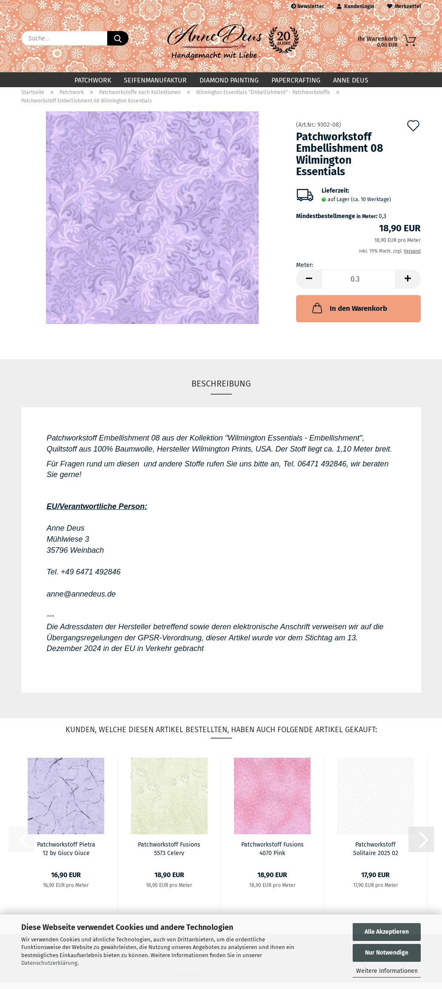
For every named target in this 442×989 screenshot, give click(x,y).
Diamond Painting (229, 80)
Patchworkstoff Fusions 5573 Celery (169, 855)
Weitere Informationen (387, 971)
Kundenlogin (355, 6)
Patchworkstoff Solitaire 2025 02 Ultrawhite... (375, 855)
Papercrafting (295, 80)
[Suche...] (117, 38)
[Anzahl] (358, 286)
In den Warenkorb (349, 314)
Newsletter (307, 6)
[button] (309, 286)
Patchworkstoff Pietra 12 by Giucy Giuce (66, 855)
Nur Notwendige (386, 952)
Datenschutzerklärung (49, 963)
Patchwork (92, 80)
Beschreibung (221, 390)
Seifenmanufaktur (155, 80)
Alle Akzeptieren (387, 931)
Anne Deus (350, 80)
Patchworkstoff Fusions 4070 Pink (272, 855)
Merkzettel (404, 6)
